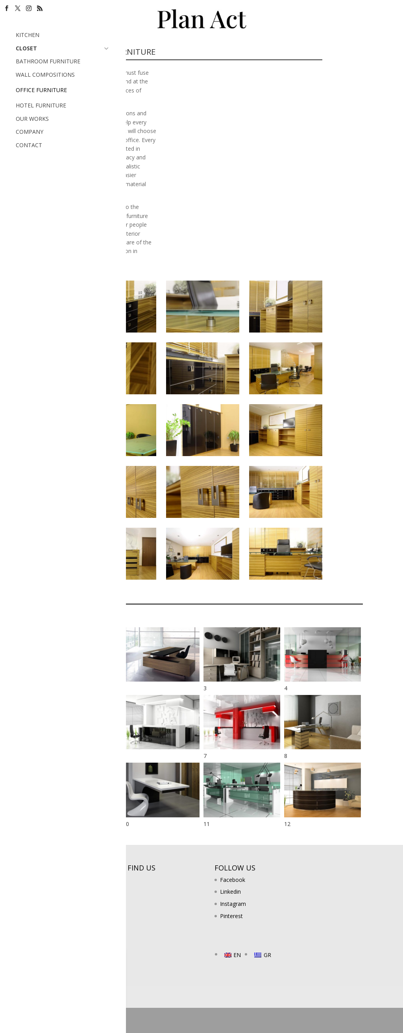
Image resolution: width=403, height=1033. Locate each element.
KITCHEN (27, 35)
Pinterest (231, 916)
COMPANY (29, 131)
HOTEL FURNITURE (41, 105)
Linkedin (230, 891)
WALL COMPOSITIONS (45, 74)
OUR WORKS (32, 118)
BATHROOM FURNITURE (48, 61)
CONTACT (29, 145)
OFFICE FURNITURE (41, 90)
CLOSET (63, 48)
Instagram (233, 903)
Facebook (232, 879)
